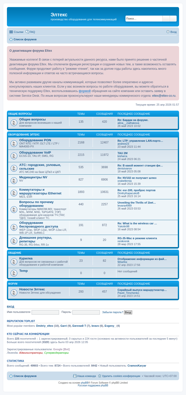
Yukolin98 (123, 226)
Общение (14, 253)
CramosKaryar (136, 365)
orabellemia (125, 180)
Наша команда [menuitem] (86, 375)
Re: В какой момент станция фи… (140, 165)
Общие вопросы (20, 114)
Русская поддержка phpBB (93, 385)
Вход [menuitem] (173, 31)
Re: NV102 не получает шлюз (137, 177)
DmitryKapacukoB (128, 193)
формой (85, 91)
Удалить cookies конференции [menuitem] (121, 375)
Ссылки (18, 31)
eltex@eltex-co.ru (163, 95)
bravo (95, 325)
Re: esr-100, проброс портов (136, 190)
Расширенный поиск (173, 19)
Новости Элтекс (32, 289)
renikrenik (123, 241)
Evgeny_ (110, 325)
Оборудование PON (35, 140)
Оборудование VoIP (35, 152)
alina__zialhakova (128, 122)
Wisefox (122, 261)
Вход (10, 306)
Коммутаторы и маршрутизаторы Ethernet (40, 191)
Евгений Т (79, 325)
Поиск (166, 19)
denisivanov (125, 168)
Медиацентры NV (33, 177)
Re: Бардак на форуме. (133, 119)
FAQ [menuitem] (32, 31)
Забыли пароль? (112, 311)
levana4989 (125, 205)
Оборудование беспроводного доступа (38, 224)
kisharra (122, 156)
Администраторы (30, 352)
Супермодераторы (56, 352)
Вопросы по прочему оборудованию (36, 204)
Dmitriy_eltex (44, 325)
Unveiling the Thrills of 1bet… (137, 202)
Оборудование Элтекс (24, 134)
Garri (63, 325)
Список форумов (25, 375)
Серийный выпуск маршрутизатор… (142, 289)
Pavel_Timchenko (128, 292)
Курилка (26, 258)
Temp (23, 271)
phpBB (84, 382)
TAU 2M (122, 153)
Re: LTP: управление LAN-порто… (140, 140)
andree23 (123, 143)
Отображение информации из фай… (142, 258)
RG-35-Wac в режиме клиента (137, 238)
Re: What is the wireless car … (137, 223)
